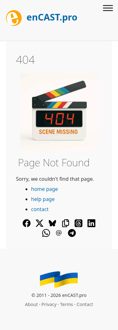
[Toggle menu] (108, 9)
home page (44, 189)
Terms (66, 304)
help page (43, 199)
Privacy (49, 304)
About (31, 304)
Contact (85, 304)
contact (39, 209)
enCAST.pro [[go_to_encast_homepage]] (41, 17)
